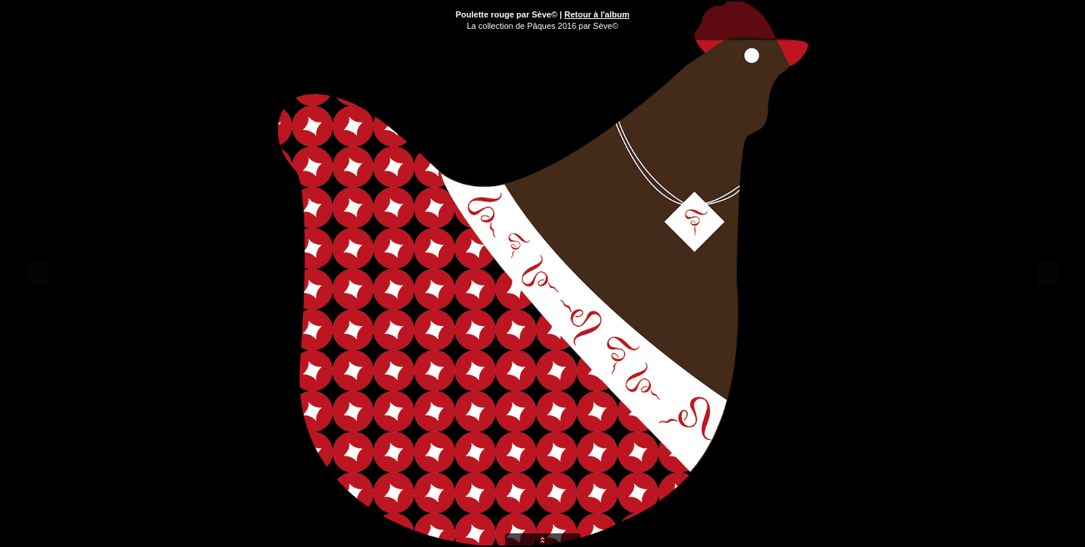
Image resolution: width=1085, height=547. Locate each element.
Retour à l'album (596, 14)
